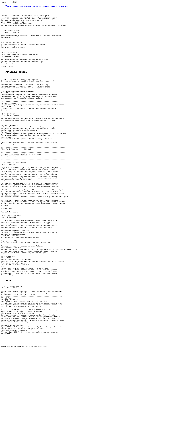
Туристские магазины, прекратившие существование (36, 6)
